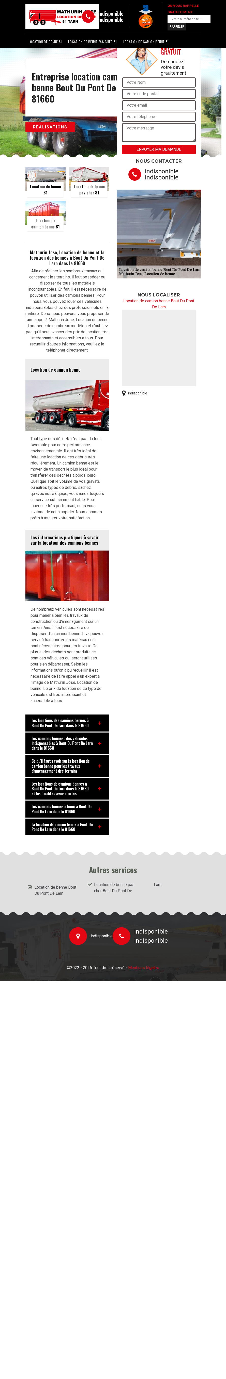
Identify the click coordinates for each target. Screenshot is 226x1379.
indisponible (111, 13)
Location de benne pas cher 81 (92, 41)
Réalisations (50, 127)
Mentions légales (143, 967)
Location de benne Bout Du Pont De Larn (55, 890)
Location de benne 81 (45, 41)
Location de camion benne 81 (146, 41)
